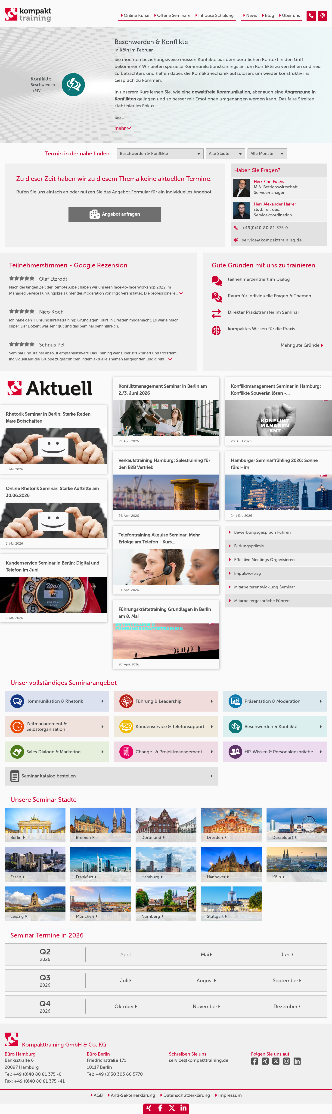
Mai (206, 955)
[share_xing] (149, 1109)
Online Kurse (135, 15)
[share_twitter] (172, 1109)
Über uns (289, 15)
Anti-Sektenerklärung (131, 1095)
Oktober (126, 1007)
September (287, 981)
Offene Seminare (172, 15)
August (206, 981)
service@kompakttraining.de (198, 1060)
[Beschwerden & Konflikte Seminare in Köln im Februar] (311, 16)
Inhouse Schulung (214, 15)
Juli (125, 981)
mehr (123, 128)
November (206, 1007)
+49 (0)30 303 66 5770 (119, 1074)
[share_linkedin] (183, 1109)
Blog (268, 15)
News (250, 15)
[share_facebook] (160, 1109)
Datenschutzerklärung (185, 1095)
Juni (287, 955)
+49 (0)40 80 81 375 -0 (37, 1074)
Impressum (228, 1095)
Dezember (286, 1007)
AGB (96, 1095)
